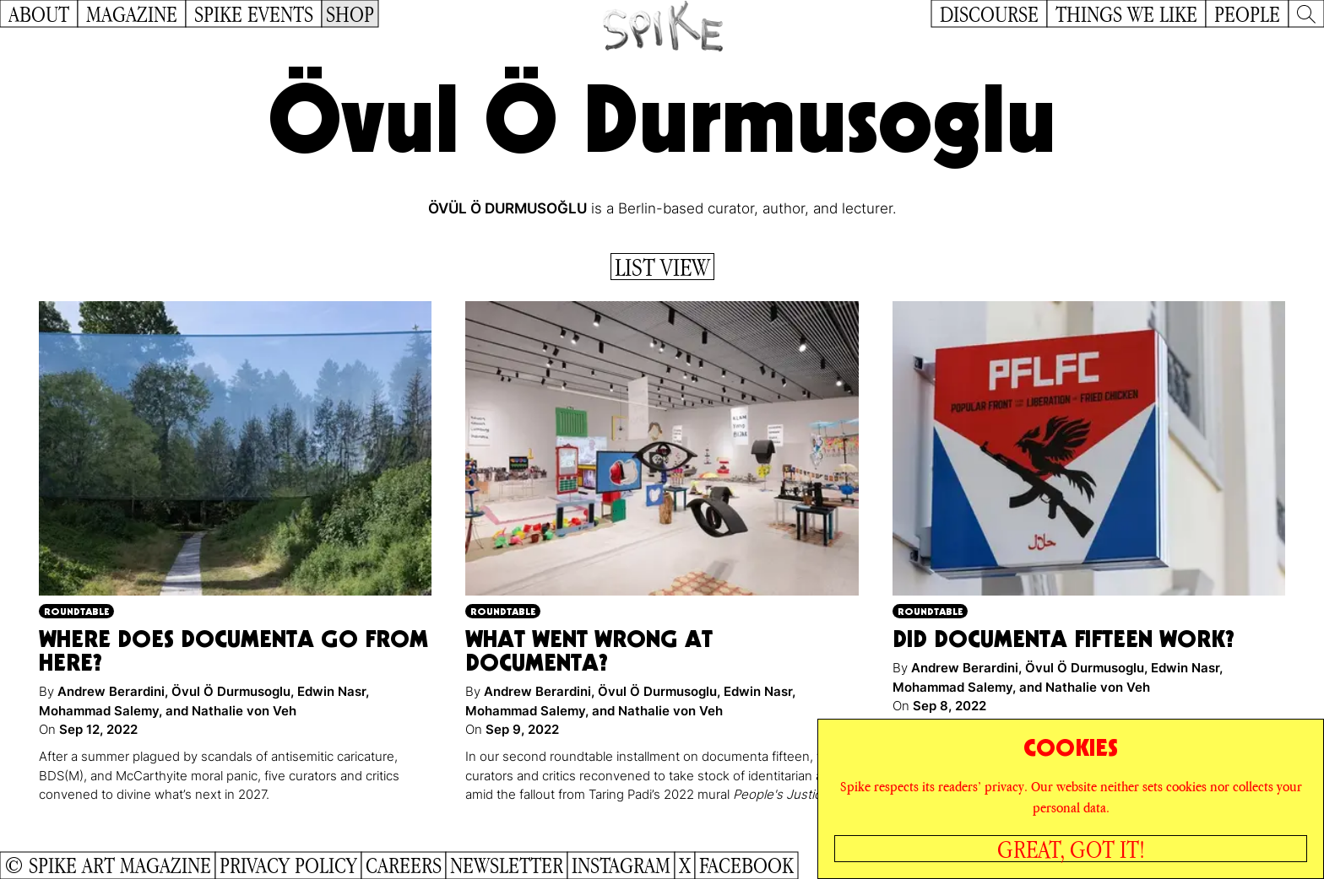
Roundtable (76, 611)
